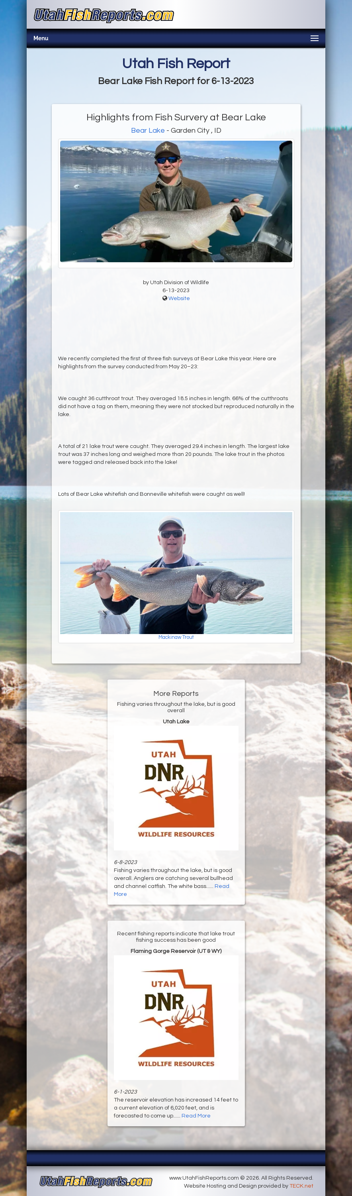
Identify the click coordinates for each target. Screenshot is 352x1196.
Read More (196, 1116)
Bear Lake (148, 130)
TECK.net (301, 1186)
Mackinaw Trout (176, 637)
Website (179, 298)
